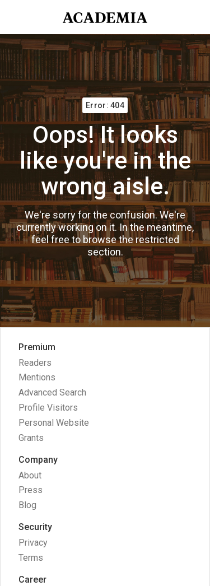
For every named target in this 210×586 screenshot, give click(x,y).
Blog (27, 505)
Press (30, 490)
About (29, 475)
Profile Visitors (48, 407)
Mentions (36, 377)
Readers (35, 362)
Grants (31, 437)
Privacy (33, 542)
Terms (30, 557)
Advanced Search (52, 392)
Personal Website (53, 422)
